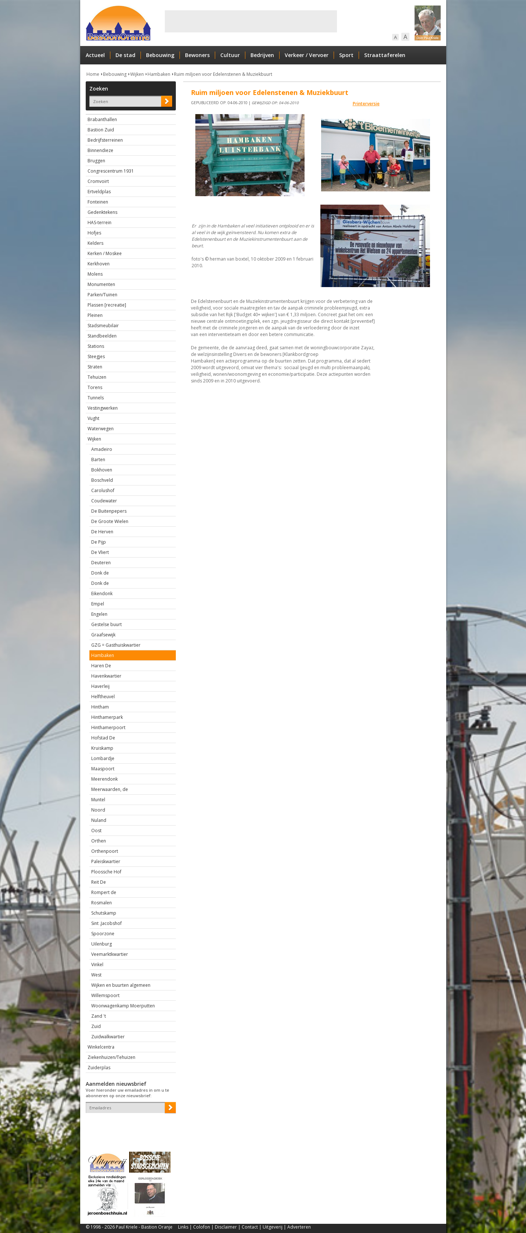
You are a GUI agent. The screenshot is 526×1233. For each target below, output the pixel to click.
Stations (96, 346)
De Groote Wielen (109, 521)
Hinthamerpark (107, 717)
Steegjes (96, 356)
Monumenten (101, 284)
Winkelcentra (101, 1047)
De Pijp (98, 542)
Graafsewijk (103, 635)
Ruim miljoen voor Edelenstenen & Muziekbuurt (223, 74)
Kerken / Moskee (105, 253)
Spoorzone (102, 933)
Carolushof (102, 490)
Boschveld (102, 480)
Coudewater (104, 501)
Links (183, 1227)
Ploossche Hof (106, 872)
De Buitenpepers (109, 511)
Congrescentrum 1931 (111, 171)
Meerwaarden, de (109, 789)
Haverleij (100, 686)
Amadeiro (101, 449)
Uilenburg (101, 944)
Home (92, 74)
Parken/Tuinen (102, 295)
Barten (98, 459)
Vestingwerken (103, 408)
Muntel (98, 799)
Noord (98, 810)
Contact (250, 1227)
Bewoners (197, 55)
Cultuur (230, 55)
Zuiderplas (99, 1067)
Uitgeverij (272, 1227)
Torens (95, 387)
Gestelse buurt (106, 624)
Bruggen (96, 161)
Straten (95, 367)
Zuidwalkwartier (108, 1037)
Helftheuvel (103, 696)
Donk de (100, 573)
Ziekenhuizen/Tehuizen (111, 1057)
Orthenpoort (104, 851)
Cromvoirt (98, 181)
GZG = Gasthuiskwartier (116, 645)
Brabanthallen (102, 119)
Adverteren (299, 1227)
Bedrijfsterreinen (105, 140)
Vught (93, 418)
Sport (346, 55)
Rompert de (103, 892)
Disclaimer (226, 1227)
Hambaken (159, 74)
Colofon (201, 1227)
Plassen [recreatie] (107, 305)
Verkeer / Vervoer (306, 55)
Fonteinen (98, 202)
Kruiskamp (102, 748)
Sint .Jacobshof (106, 923)
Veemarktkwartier (109, 954)
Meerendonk (104, 779)
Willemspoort (105, 995)
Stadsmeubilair (103, 325)
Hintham (100, 707)
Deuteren (101, 562)
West (96, 975)
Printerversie (366, 103)
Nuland (98, 820)
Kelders (95, 243)
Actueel (95, 55)
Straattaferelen (384, 55)
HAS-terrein (99, 222)
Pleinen (95, 315)
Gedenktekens (102, 212)
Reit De (98, 882)
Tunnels (96, 398)
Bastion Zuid (101, 130)
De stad (125, 55)
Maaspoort (102, 769)
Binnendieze (100, 150)
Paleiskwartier (105, 861)
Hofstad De (103, 738)
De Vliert (100, 552)
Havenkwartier (106, 676)
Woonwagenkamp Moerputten (123, 1006)
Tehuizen (97, 377)
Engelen (99, 614)
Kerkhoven (99, 264)
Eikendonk (102, 593)
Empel (97, 604)
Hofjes (94, 233)
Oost (96, 830)
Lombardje (102, 758)
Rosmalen (101, 903)
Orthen (98, 841)
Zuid (96, 1026)
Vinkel (97, 964)
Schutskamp (103, 913)
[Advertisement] (251, 21)
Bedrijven (262, 55)
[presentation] (129, 1126)
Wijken (137, 74)
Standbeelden (102, 336)
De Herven (102, 532)
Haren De (101, 666)
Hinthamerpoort (108, 727)
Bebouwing (160, 55)
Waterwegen (101, 428)
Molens (95, 274)
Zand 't (98, 1016)
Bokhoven (101, 470)
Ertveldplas (99, 191)
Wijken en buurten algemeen (120, 985)
